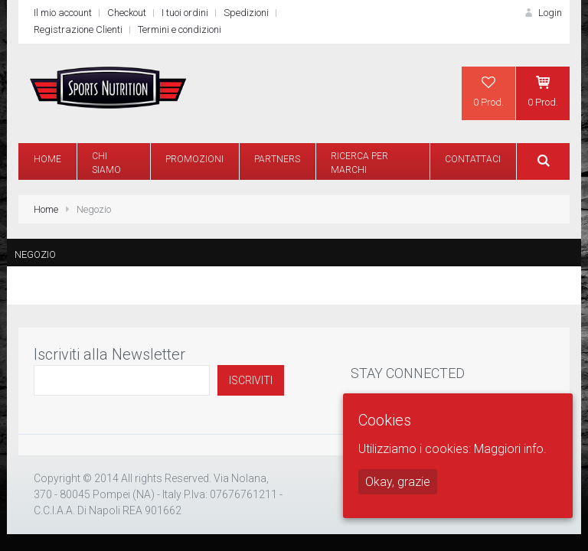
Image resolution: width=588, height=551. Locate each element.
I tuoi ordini (185, 12)
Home (46, 209)
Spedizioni (246, 12)
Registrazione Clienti (78, 29)
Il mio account (63, 12)
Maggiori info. (510, 449)
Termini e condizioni (179, 29)
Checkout (126, 12)
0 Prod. (488, 91)
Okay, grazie (397, 481)
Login (542, 12)
